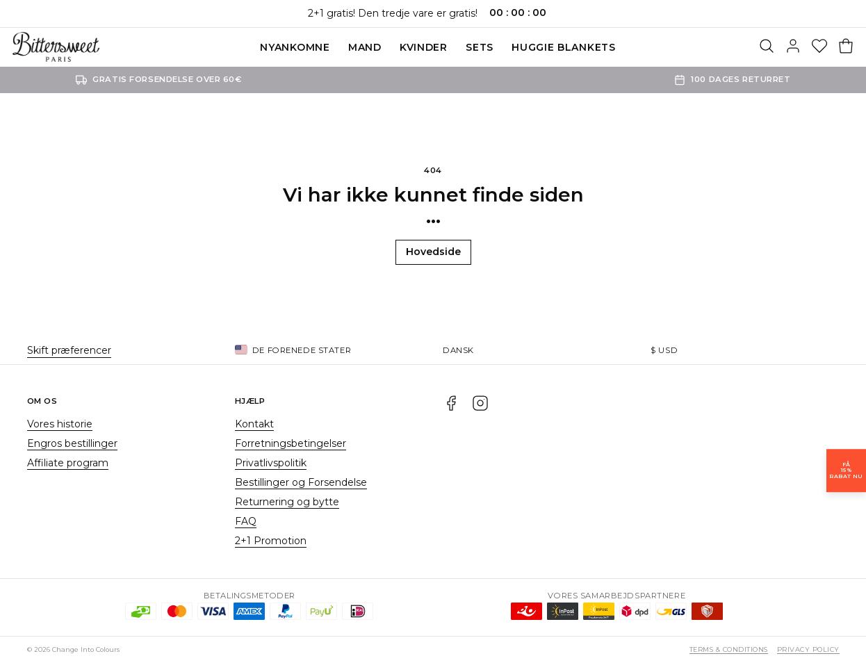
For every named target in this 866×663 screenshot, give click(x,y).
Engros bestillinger (72, 443)
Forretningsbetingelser (290, 443)
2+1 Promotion (271, 540)
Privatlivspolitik (271, 463)
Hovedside (433, 251)
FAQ (245, 521)
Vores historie (59, 424)
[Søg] (766, 47)
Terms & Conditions (728, 649)
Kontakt (254, 424)
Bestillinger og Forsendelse (301, 482)
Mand (365, 47)
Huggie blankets (564, 47)
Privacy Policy (808, 649)
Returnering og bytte (287, 502)
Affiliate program (67, 463)
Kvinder (424, 47)
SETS (479, 47)
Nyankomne (294, 47)
